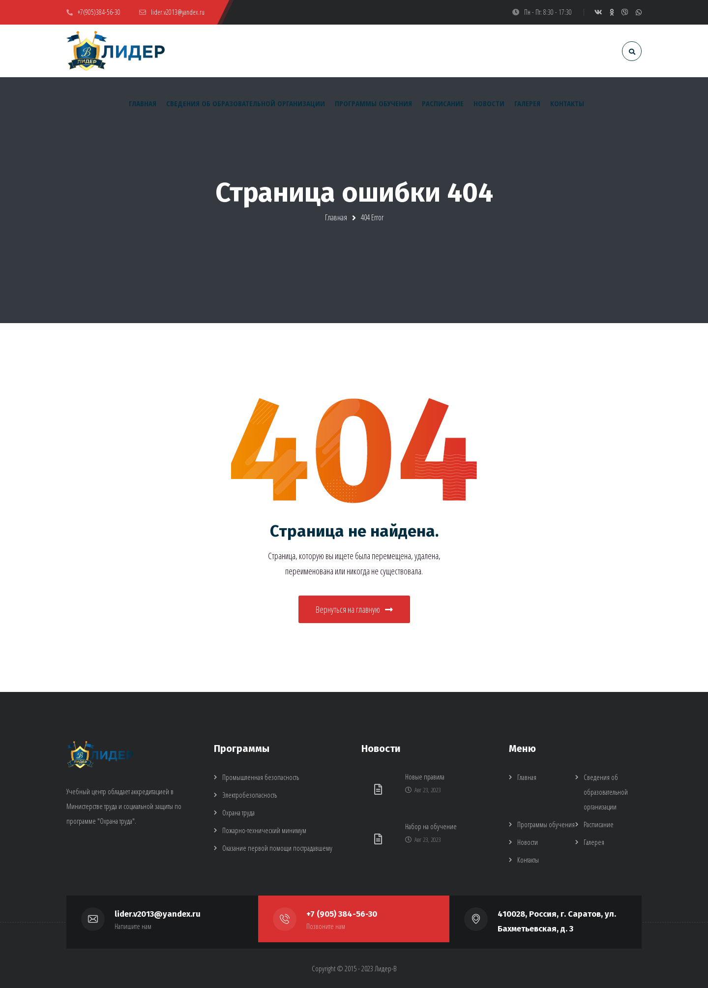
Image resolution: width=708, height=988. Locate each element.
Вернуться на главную (354, 609)
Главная (336, 217)
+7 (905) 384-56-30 (341, 914)
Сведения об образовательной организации (606, 791)
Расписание (599, 824)
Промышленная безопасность (260, 777)
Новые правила (424, 776)
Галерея (594, 842)
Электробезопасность (249, 795)
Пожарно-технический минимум (264, 830)
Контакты (528, 860)
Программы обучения (546, 824)
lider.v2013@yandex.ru (158, 914)
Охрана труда (238, 812)
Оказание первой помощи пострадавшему (277, 848)
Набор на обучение (431, 826)
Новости (527, 842)
